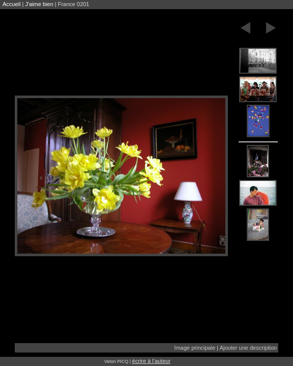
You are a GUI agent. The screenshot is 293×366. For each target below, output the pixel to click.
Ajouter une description (248, 348)
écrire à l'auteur (151, 361)
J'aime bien (39, 4)
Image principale (195, 348)
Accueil (11, 4)
